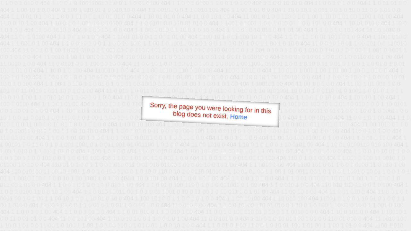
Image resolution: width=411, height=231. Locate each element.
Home (238, 117)
